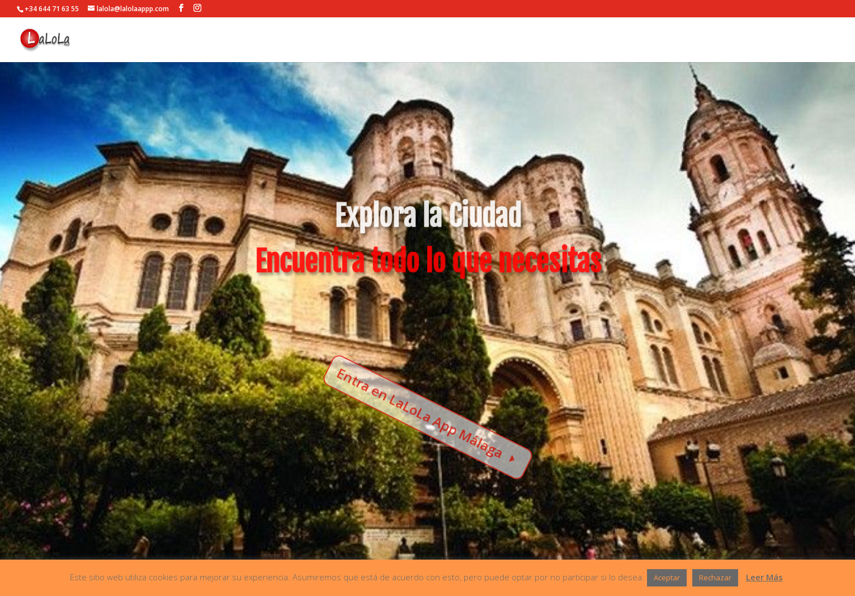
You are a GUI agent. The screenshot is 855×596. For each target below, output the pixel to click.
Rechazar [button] (715, 577)
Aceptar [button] (667, 577)
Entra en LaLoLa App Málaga (421, 411)
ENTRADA (818, 40)
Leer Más (764, 577)
